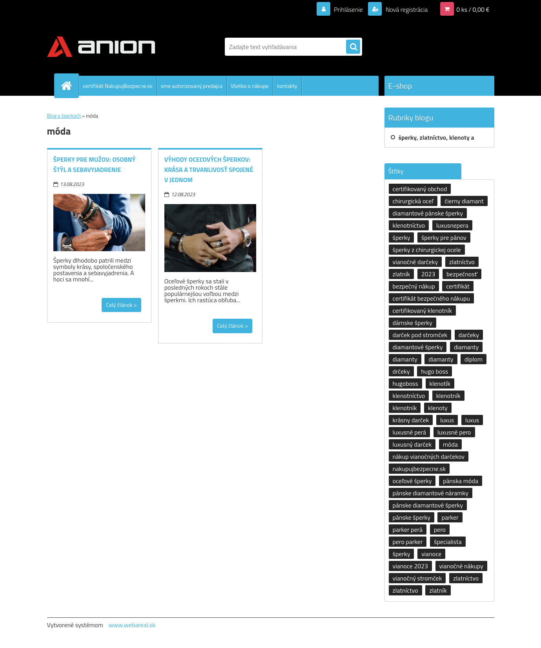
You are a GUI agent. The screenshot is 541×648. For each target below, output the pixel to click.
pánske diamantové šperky (428, 505)
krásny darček (411, 420)
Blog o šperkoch (64, 116)
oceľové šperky (412, 481)
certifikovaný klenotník (422, 310)
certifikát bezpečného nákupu (431, 298)
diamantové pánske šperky (428, 213)
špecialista (448, 541)
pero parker (408, 541)
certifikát (458, 286)
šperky (401, 237)
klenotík (440, 383)
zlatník (401, 274)
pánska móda (460, 481)
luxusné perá (409, 432)
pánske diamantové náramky (430, 493)
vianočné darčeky (415, 262)
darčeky (469, 335)
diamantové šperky (418, 347)
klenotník (448, 395)
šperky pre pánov (443, 237)
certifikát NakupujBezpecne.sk (118, 86)
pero (440, 529)
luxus (447, 420)
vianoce (431, 554)
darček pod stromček (420, 335)
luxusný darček (412, 444)
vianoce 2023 (410, 566)
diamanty (466, 347)
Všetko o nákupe (250, 86)
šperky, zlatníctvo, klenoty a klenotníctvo (436, 140)
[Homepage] (70, 85)
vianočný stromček (417, 578)
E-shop (400, 86)
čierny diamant (463, 201)
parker (449, 517)
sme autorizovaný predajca (191, 86)
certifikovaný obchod (420, 188)
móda (450, 444)
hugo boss (434, 371)
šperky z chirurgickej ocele (427, 249)
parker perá (408, 529)
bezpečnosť (461, 274)
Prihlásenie (348, 9)
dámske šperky (412, 322)
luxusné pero (454, 432)
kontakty (287, 86)
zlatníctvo (462, 262)
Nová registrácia (406, 9)
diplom (473, 359)
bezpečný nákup (414, 286)
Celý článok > (121, 305)
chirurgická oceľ (413, 201)
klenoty (438, 408)
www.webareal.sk (131, 625)
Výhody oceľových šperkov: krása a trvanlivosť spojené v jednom (208, 169)
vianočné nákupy (461, 566)
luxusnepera (452, 225)
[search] (353, 47)
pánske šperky (411, 517)
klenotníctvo (409, 225)
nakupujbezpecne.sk (419, 468)
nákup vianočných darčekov (428, 456)
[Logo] (101, 46)
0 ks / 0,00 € (472, 9)
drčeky (401, 371)
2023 (428, 274)
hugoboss (406, 383)
